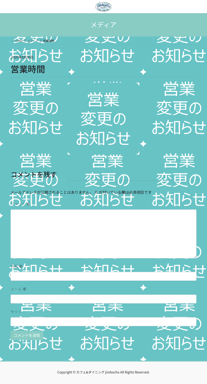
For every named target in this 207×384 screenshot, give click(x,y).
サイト (16, 311)
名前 (17, 266)
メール (18, 289)
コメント (20, 203)
